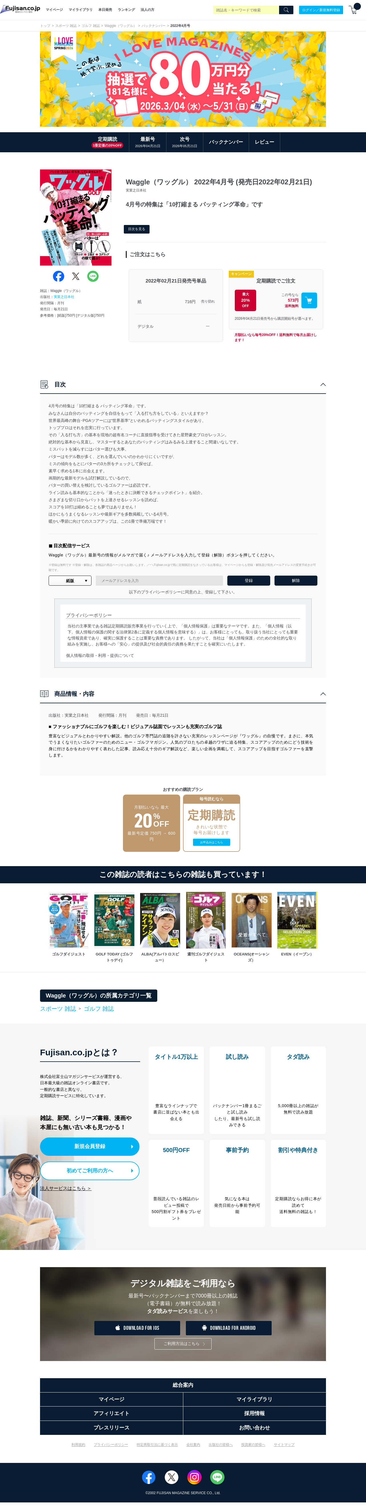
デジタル (146, 326)
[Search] (286, 10)
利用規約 (78, 1449)
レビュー (264, 142)
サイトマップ (284, 1449)
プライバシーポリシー (111, 1449)
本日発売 (105, 10)
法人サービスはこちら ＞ (66, 1186)
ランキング (126, 10)
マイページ (54, 10)
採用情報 (254, 1418)
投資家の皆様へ (253, 1449)
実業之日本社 (64, 297)
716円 (190, 301)
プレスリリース (112, 1432)
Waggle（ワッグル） (121, 26)
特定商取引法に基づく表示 (157, 1449)
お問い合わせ (254, 1432)
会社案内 (193, 1449)
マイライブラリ (81, 10)
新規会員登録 (91, 1146)
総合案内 (183, 1390)
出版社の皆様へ (221, 1449)
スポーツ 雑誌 (66, 26)
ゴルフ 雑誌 (90, 26)
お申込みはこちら (211, 842)
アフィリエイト (112, 1418)
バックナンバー (154, 26)
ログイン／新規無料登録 (321, 9)
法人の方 (147, 10)
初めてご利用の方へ (85, 1169)
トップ (45, 26)
